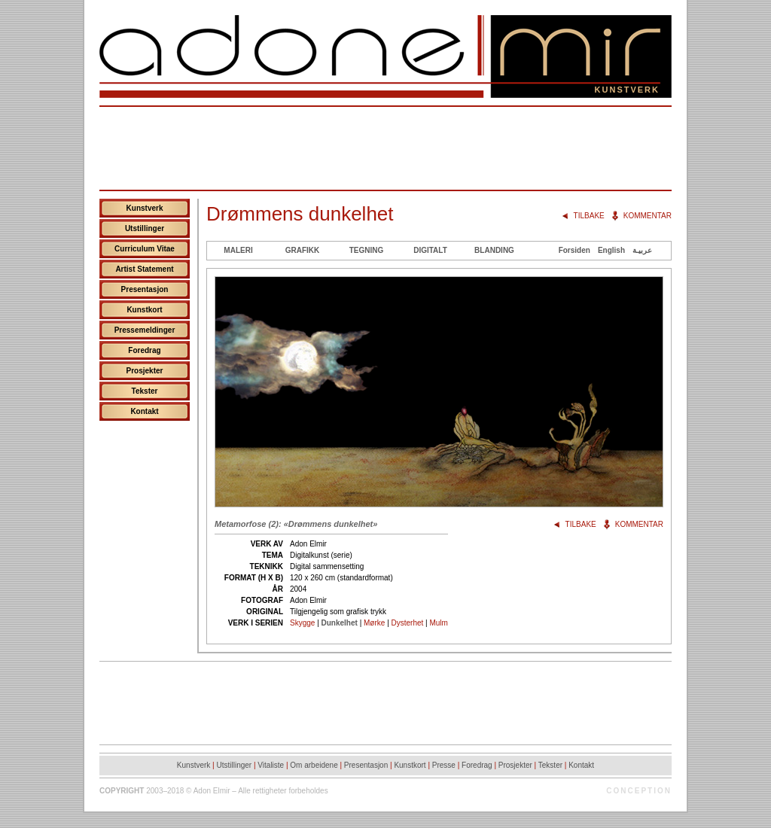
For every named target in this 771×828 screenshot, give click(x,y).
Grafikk (302, 250)
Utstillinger (144, 228)
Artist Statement (144, 269)
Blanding (494, 250)
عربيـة (642, 250)
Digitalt (430, 250)
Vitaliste (271, 765)
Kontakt (144, 411)
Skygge (302, 623)
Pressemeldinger (144, 330)
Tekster (145, 391)
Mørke (374, 623)
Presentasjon (145, 289)
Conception (639, 791)
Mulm (438, 623)
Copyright (121, 791)
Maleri (238, 250)
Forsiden (574, 250)
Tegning (366, 250)
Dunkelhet (340, 623)
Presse (444, 765)
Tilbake (589, 216)
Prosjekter (144, 371)
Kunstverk (144, 208)
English (611, 250)
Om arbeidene (313, 765)
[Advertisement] (385, 148)
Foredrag (144, 350)
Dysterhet (408, 623)
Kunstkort (144, 310)
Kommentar (647, 216)
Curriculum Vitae (144, 249)
